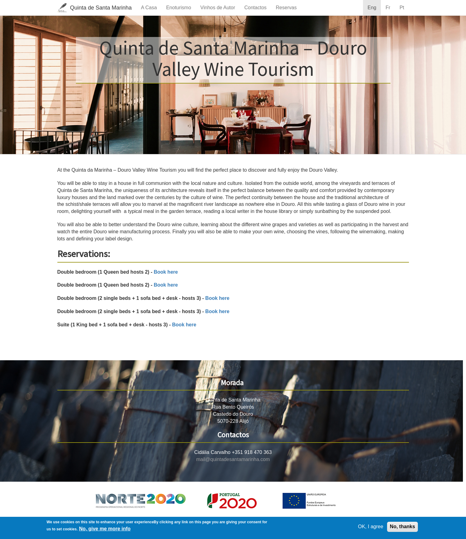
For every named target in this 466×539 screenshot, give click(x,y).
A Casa (149, 7)
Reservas (286, 7)
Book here (166, 272)
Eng (372, 7)
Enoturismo (178, 7)
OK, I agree (370, 526)
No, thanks (402, 526)
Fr (388, 7)
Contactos (255, 7)
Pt (401, 7)
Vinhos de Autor (217, 7)
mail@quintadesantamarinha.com (233, 459)
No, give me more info (104, 528)
